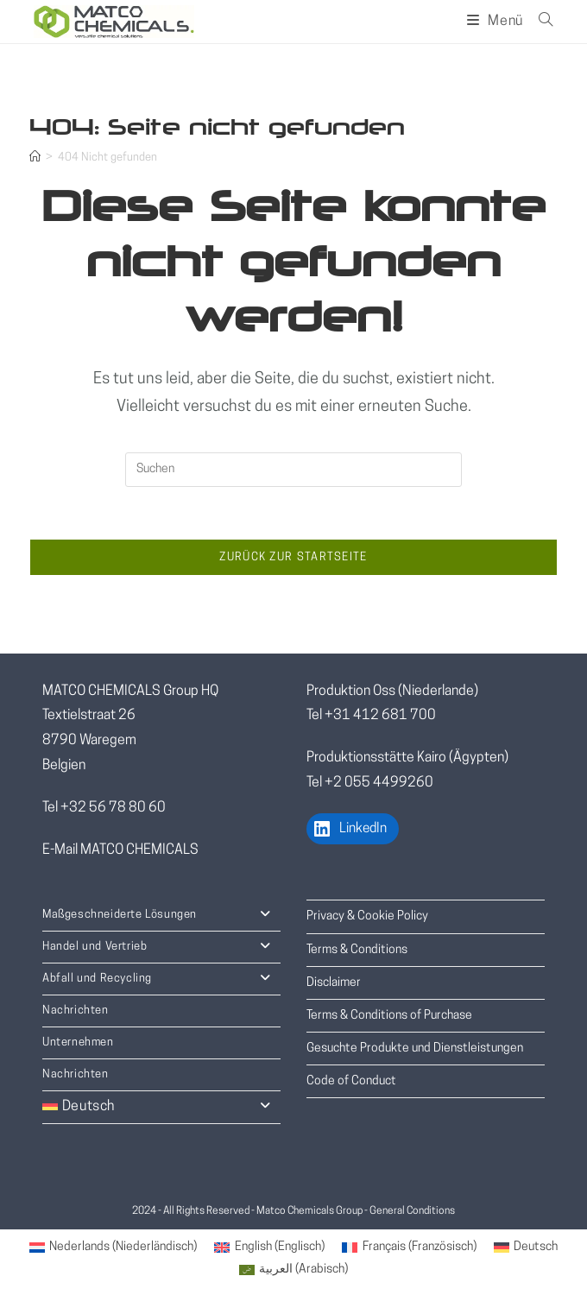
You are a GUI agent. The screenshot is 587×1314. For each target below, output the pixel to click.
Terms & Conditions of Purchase (389, 1015)
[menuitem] (113, 1248)
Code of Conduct (351, 1081)
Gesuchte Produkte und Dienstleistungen (414, 1048)
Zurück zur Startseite (293, 557)
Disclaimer (333, 982)
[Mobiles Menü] (496, 21)
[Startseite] (35, 157)
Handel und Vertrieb (161, 947)
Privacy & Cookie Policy (367, 916)
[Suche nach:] (539, 21)
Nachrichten (75, 1010)
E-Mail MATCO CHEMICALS (120, 850)
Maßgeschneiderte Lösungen (161, 915)
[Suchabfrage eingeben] (293, 469)
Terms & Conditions (356, 950)
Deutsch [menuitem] (536, 1247)
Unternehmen (78, 1042)
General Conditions (412, 1211)
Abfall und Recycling (161, 979)
